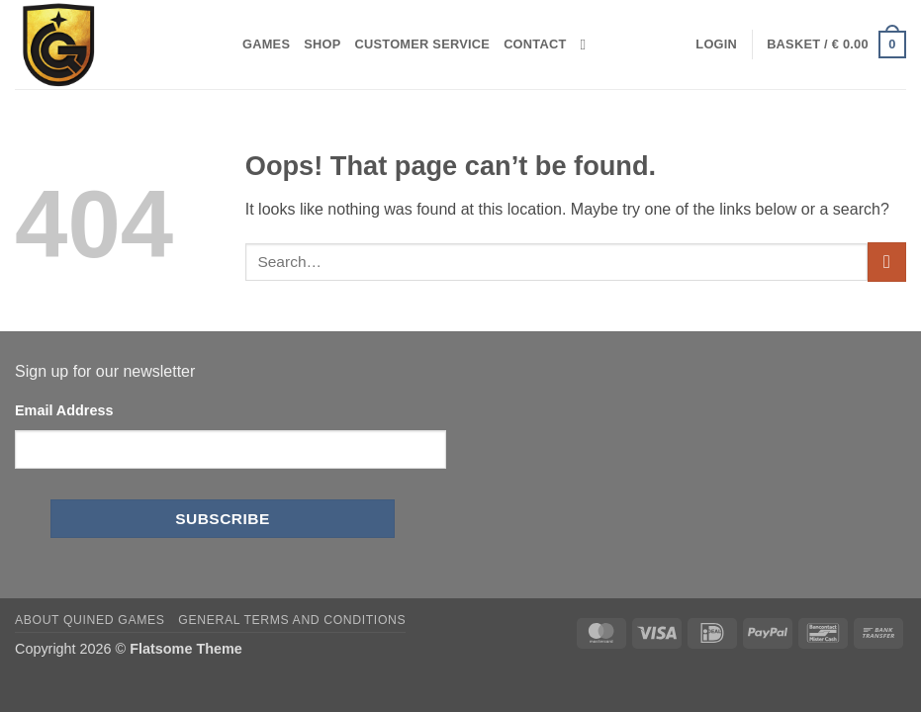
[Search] (588, 44)
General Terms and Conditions (292, 620)
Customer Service (423, 44)
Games (266, 44)
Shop (322, 44)
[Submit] (887, 261)
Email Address (64, 410)
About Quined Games (90, 620)
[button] (716, 44)
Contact (535, 44)
